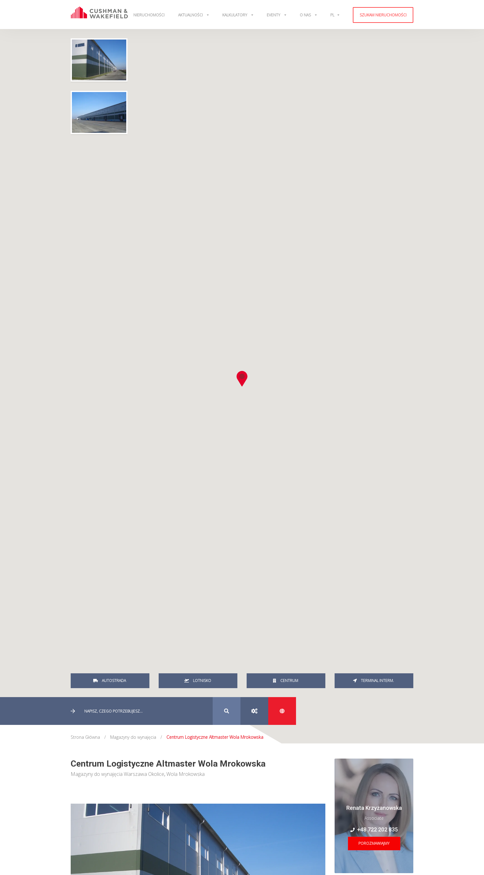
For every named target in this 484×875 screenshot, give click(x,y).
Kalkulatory (235, 15)
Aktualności (191, 15)
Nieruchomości (149, 15)
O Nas (306, 15)
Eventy (274, 15)
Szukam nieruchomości (383, 15)
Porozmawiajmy (374, 843)
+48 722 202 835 (374, 829)
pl (332, 15)
